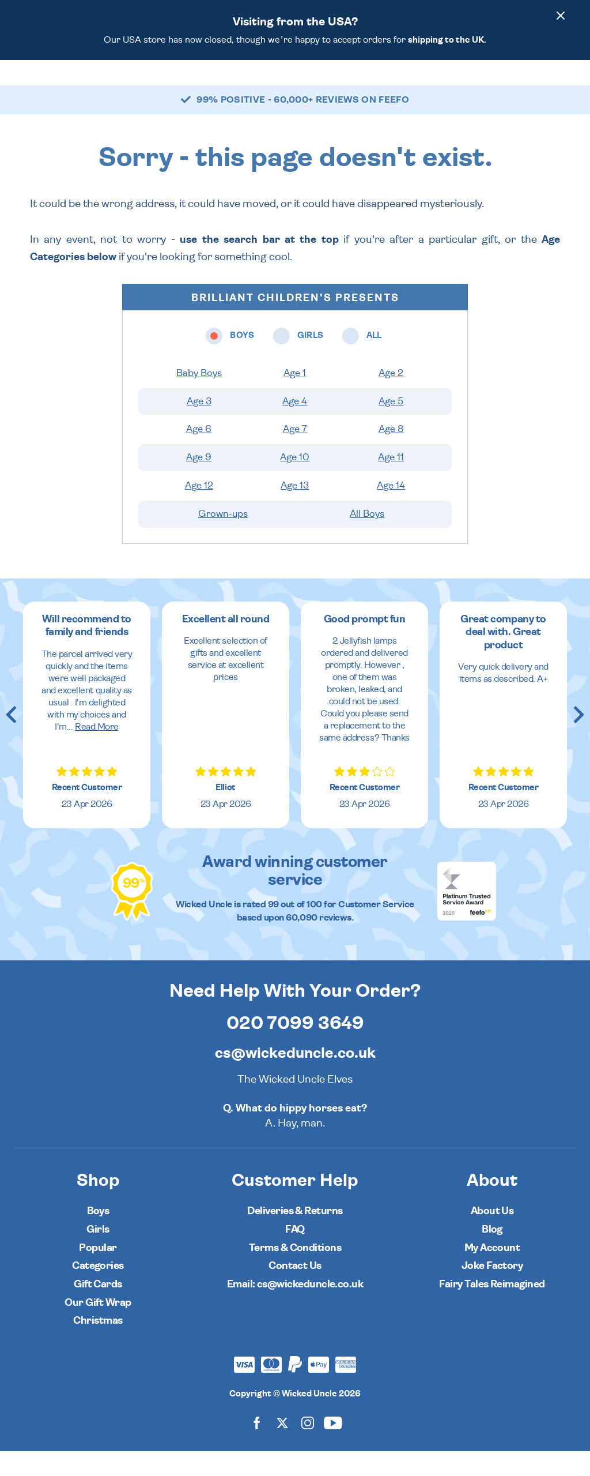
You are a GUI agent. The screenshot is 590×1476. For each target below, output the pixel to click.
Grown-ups (223, 538)
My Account (492, 1272)
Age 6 (198, 454)
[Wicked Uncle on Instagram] (307, 1447)
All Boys (367, 538)
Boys (98, 1235)
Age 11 (391, 482)
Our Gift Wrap (98, 1327)
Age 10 (294, 482)
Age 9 (198, 482)
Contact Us (295, 1290)
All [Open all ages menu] (293, 84)
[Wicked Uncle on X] (282, 1447)
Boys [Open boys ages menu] (218, 84)
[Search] (498, 84)
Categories (338, 84)
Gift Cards (98, 1309)
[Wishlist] (466, 84)
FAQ (294, 1254)
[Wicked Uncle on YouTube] (333, 1447)
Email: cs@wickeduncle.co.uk (295, 1309)
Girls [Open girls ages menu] (258, 84)
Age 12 (199, 510)
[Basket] (563, 84)
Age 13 (295, 510)
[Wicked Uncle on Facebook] (256, 1447)
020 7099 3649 (295, 1048)
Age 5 (391, 426)
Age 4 (294, 426)
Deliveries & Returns (294, 1235)
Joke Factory (492, 1290)
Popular (391, 84)
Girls (97, 1254)
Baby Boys (199, 398)
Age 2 (391, 398)
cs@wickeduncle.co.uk (295, 1078)
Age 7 (295, 454)
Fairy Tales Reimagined (491, 1309)
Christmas (97, 1345)
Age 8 (391, 454)
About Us (492, 1235)
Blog (492, 1254)
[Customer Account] (531, 84)
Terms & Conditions (295, 1272)
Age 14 (391, 510)
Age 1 (294, 398)
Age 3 (199, 426)
